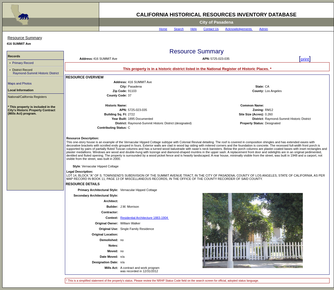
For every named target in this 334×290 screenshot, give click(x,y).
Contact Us (211, 29)
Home (163, 29)
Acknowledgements (239, 29)
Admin (263, 29)
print (305, 59)
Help (194, 29)
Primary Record (22, 63)
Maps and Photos (20, 83)
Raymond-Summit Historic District (35, 73)
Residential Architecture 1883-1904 (144, 217)
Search (179, 29)
